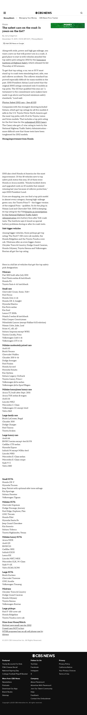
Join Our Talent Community (41, 689)
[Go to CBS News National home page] (43, 13)
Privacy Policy (64, 664)
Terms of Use (64, 674)
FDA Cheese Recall (10, 667)
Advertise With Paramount (41, 685)
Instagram (34, 671)
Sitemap (5, 695)
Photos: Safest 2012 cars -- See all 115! (19, 102)
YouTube (34, 664)
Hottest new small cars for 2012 (16, 625)
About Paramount (38, 682)
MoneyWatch (9, 18)
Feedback (35, 695)
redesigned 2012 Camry (35, 122)
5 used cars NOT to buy (13, 628)
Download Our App (9, 689)
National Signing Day (10, 671)
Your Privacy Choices (67, 671)
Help (32, 692)
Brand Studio (7, 692)
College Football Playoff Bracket (15, 674)
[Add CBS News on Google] (13, 44)
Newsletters (7, 682)
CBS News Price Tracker (48, 18)
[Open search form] (81, 13)
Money (5, 24)
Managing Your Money (28, 18)
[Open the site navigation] (17, 13)
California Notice (65, 667)
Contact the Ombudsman (41, 699)
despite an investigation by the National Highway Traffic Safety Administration (24, 215)
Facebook (35, 667)
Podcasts (5, 685)
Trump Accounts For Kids (12, 664)
